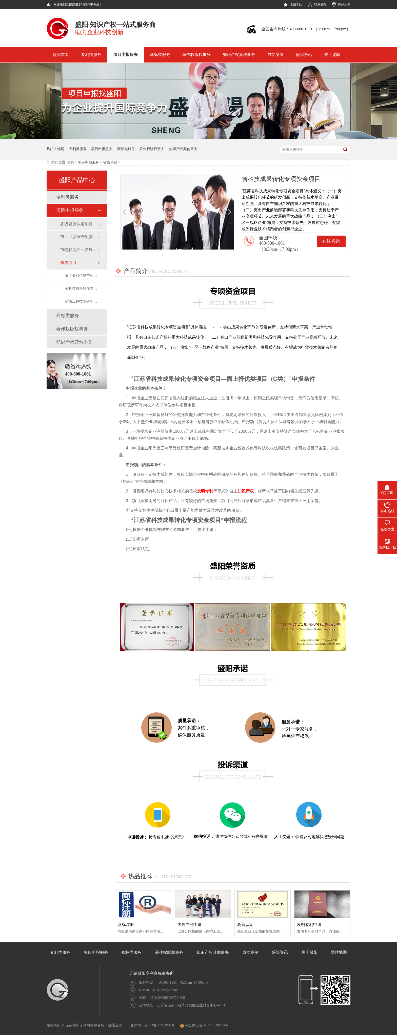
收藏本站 (296, 4)
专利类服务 (91, 54)
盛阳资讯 (304, 54)
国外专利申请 (189, 924)
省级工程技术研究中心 (81, 301)
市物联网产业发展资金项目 (78, 249)
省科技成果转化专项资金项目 (81, 289)
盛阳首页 (61, 54)
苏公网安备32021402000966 (204, 1025)
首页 (70, 162)
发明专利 (205, 491)
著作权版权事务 (196, 54)
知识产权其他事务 (239, 54)
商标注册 (126, 924)
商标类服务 (160, 54)
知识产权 (245, 491)
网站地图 (344, 4)
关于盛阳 (332, 54)
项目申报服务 (125, 54)
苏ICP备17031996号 (160, 1025)
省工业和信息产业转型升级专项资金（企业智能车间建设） (81, 276)
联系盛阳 (320, 4)
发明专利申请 (309, 924)
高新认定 (245, 924)
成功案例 (275, 54)
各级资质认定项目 (76, 224)
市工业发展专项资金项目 (78, 237)
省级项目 (110, 162)
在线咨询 (331, 241)
